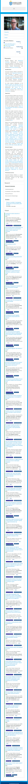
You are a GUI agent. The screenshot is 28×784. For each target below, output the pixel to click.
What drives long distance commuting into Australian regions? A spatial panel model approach (13, 504)
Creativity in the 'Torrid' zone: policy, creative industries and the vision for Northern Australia (13, 475)
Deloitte (15, 145)
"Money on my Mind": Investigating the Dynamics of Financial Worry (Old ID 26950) (14, 204)
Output (6, 37)
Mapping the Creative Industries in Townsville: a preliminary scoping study (12, 272)
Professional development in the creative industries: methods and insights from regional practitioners (14, 565)
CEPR (10, 145)
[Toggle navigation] (14, 8)
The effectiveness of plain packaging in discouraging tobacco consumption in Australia (13, 397)
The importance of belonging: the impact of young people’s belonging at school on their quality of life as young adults (14, 749)
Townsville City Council (10, 129)
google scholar (16, 156)
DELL (13, 145)
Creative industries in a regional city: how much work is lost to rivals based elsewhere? (14, 461)
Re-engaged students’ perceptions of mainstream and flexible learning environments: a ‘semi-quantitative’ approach (13, 426)
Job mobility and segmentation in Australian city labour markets (12, 706)
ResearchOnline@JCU (17, 225)
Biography (7, 32)
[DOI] (21, 308)
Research (6, 34)
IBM (18, 145)
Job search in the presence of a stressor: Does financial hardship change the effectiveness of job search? (13, 364)
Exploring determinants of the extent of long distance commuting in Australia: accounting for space (13, 580)
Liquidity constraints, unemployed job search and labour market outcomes (13, 411)
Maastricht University (17, 73)
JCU (10, 91)
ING (21, 145)
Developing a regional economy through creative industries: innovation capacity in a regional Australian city (13, 520)
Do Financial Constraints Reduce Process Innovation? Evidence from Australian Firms (13, 380)
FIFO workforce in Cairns (10, 244)
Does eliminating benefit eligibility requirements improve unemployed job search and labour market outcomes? (13, 333)
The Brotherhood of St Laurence (16, 139)
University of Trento (9, 75)
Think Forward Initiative (10, 142)
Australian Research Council (11, 167)
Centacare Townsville (9, 141)
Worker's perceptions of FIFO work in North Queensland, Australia (13, 636)
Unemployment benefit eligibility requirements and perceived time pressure (12, 316)
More (7, 223)
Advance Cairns (17, 127)
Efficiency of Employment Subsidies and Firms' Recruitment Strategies (13, 286)
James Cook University (13, 67)
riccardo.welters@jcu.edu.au (9, 44)
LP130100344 (14, 131)
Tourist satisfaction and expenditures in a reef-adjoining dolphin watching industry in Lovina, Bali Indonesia (14, 734)
